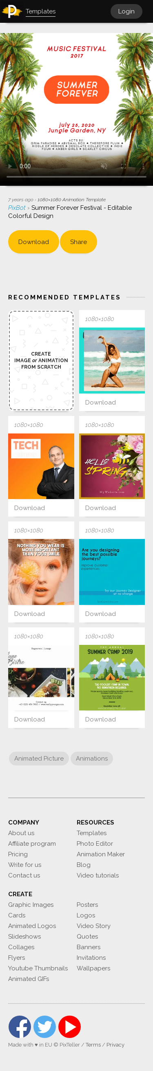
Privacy (115, 1045)
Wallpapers (93, 968)
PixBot (17, 207)
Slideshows (24, 936)
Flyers (16, 957)
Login (126, 11)
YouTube (69, 1027)
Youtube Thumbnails (38, 968)
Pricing (18, 854)
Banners (88, 947)
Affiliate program (32, 843)
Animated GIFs (28, 979)
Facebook (20, 1027)
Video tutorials (98, 875)
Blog (84, 865)
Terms (93, 1045)
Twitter (44, 1027)
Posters (87, 904)
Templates (91, 833)
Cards (16, 915)
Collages (21, 947)
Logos (86, 915)
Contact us (24, 875)
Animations (92, 758)
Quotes (87, 936)
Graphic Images (30, 904)
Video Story (94, 926)
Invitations (91, 957)
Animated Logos (32, 926)
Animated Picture (39, 758)
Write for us (24, 865)
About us (21, 833)
